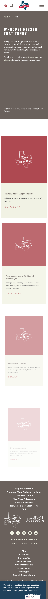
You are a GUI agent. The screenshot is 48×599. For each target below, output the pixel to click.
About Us (24, 554)
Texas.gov (24, 571)
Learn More (33, 590)
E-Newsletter (22, 539)
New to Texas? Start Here (24, 506)
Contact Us (24, 558)
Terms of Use (24, 561)
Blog (24, 551)
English (31, 597)
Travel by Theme (24, 495)
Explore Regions (24, 488)
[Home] (24, 5)
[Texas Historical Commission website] (35, 519)
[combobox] (32, 597)
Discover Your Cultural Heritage (24, 492)
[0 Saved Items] (6, 5)
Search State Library (24, 575)
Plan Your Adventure (24, 499)
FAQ (24, 509)
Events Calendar (24, 502)
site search (31, 57)
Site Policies (24, 568)
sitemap (8, 60)
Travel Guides (21, 543)
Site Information (24, 565)
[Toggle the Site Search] (11, 5)
